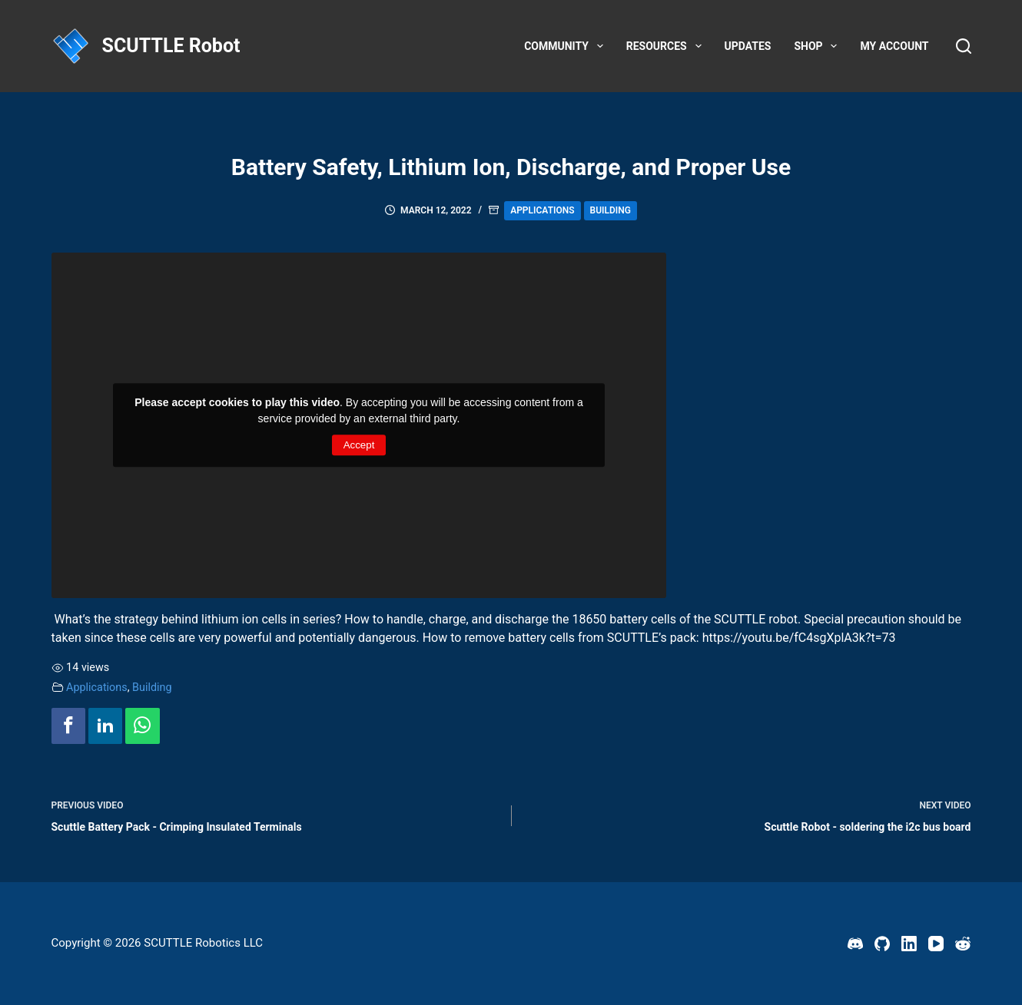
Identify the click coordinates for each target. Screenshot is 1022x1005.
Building (610, 210)
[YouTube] (936, 943)
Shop (818, 46)
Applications (542, 210)
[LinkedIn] (909, 943)
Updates (748, 46)
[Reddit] (963, 943)
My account (894, 46)
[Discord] (855, 943)
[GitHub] (882, 943)
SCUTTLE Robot (171, 46)
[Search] (963, 46)
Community (566, 46)
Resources (667, 46)
